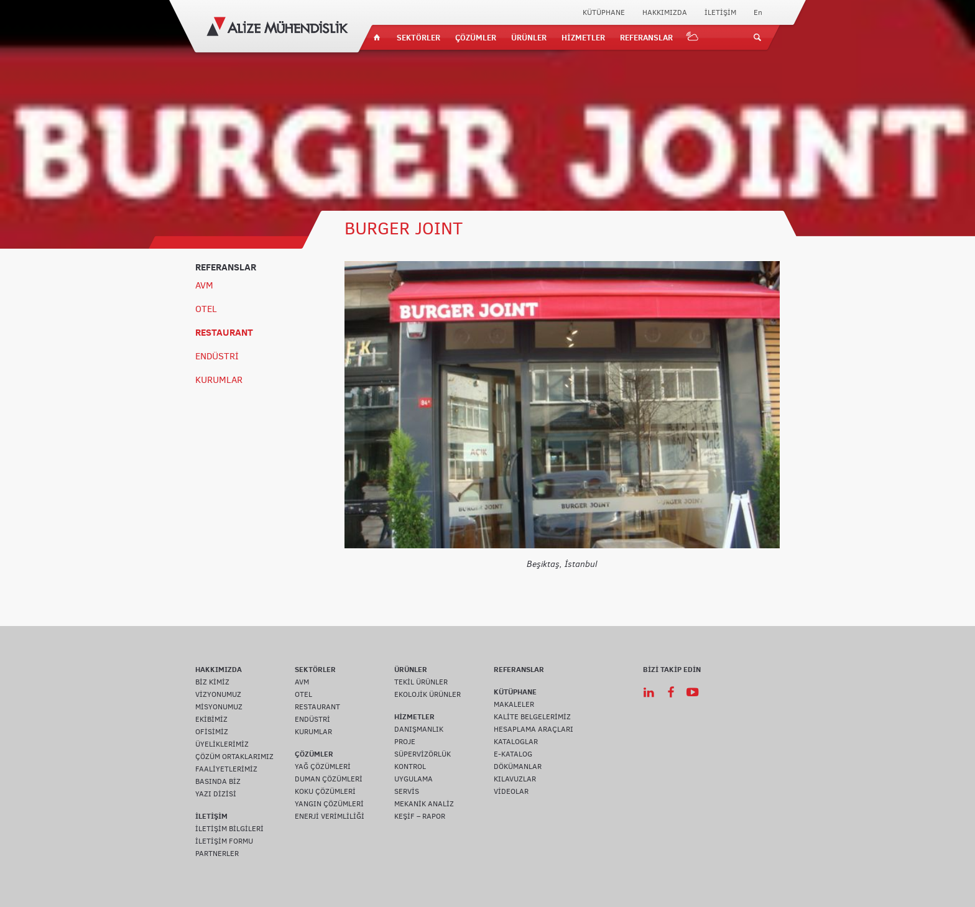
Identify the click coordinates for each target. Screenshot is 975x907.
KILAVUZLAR (515, 779)
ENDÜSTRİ (217, 356)
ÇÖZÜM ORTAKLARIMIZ (234, 757)
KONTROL (410, 766)
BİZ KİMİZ (212, 682)
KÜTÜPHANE (604, 12)
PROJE (404, 742)
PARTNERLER (217, 854)
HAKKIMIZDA (664, 12)
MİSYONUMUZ (219, 707)
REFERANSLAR (646, 37)
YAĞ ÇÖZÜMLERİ (323, 766)
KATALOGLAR (516, 742)
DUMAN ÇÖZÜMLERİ (329, 779)
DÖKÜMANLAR (518, 766)
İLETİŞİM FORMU (224, 841)
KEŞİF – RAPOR (419, 816)
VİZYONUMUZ (218, 694)
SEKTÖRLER (418, 37)
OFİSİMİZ (211, 732)
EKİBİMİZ (211, 719)
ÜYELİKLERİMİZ (222, 744)
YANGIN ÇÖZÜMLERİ (329, 804)
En (758, 12)
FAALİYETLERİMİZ (226, 769)
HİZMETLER (583, 37)
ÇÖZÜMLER (475, 37)
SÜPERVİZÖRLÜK (422, 754)
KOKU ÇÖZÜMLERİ (325, 791)
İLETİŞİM (720, 12)
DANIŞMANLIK (418, 729)
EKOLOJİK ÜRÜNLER (427, 694)
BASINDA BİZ (218, 781)
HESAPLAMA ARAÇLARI (533, 729)
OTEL (206, 309)
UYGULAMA (413, 779)
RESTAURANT (224, 332)
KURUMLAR (219, 380)
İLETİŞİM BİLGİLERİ (229, 829)
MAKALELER (514, 704)
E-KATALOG (513, 754)
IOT (692, 37)
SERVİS (406, 791)
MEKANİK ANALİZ (424, 804)
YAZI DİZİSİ (215, 794)
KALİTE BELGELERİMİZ (532, 717)
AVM (204, 285)
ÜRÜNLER (529, 37)
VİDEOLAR (511, 791)
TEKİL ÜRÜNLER (421, 682)
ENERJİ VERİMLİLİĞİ (329, 816)
